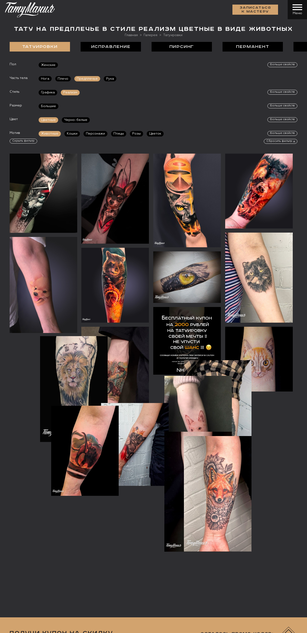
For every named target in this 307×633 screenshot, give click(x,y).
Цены (199, 518)
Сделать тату (74, 518)
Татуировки (40, 46)
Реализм (70, 92)
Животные (49, 133)
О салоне (23, 518)
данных (119, 436)
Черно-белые (75, 120)
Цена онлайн (61, 585)
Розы (136, 133)
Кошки (72, 133)
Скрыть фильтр (23, 140)
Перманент (252, 46)
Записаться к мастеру (255, 9)
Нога (45, 78)
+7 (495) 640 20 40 (37, 545)
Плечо (63, 78)
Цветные (48, 120)
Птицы (118, 133)
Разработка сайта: (52, 626)
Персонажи (95, 133)
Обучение (237, 518)
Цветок (155, 133)
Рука (110, 78)
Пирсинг (181, 46)
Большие (48, 106)
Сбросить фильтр (279, 141)
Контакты (282, 518)
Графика (48, 92)
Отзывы (164, 518)
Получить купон (275, 422)
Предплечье (87, 78)
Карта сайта (19, 626)
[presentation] (210, 421)
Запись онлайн (26, 585)
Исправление (111, 46)
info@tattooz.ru (34, 554)
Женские (48, 65)
